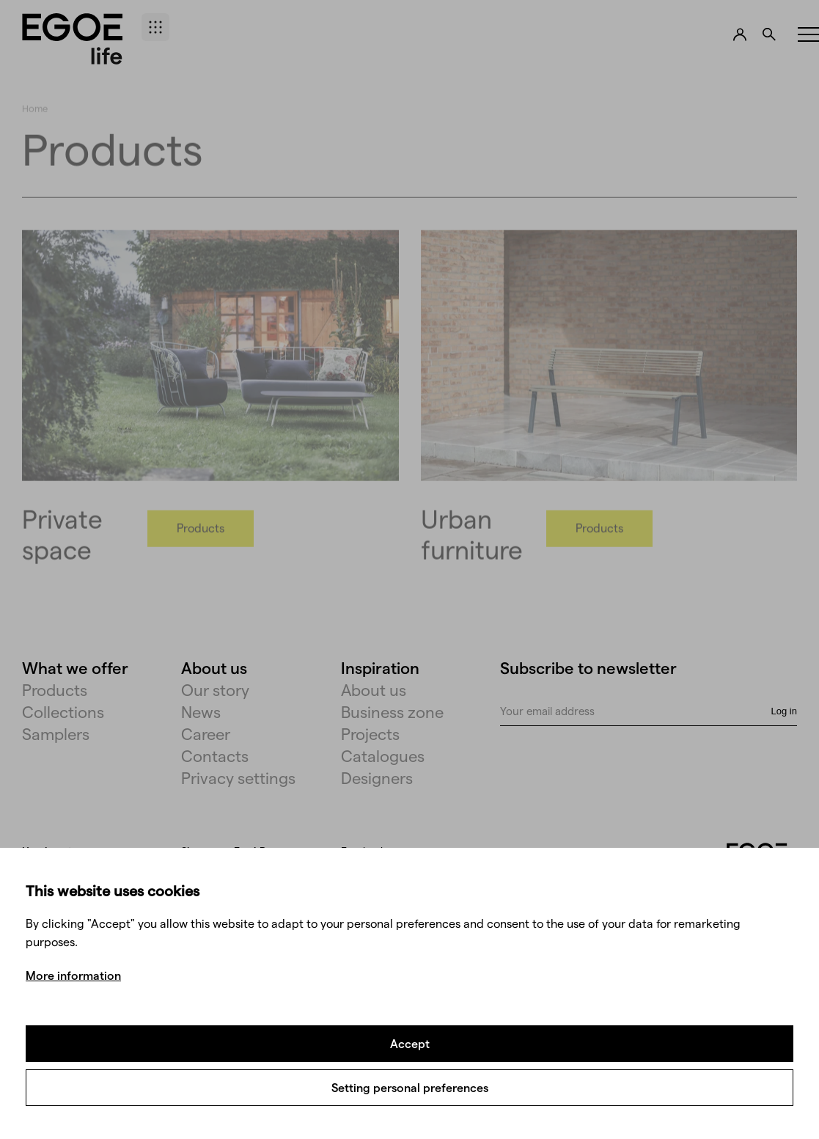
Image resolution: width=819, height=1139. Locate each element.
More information (73, 975)
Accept (410, 1043)
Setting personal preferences (409, 1087)
